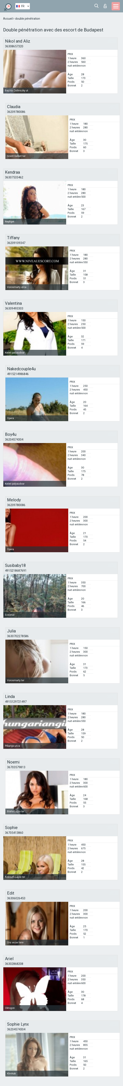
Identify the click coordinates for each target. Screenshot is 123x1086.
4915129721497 (16, 702)
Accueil (8, 18)
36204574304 (14, 439)
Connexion (105, 6)
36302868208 (14, 964)
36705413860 (14, 833)
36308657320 (14, 46)
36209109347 (16, 243)
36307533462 (14, 177)
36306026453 (16, 898)
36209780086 (16, 112)
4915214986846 (18, 374)
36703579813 (16, 767)
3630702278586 (18, 636)
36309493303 (14, 308)
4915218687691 (16, 570)
